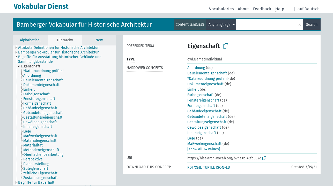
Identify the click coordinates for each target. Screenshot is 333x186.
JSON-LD (223, 167)
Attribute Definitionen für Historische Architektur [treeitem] (58, 47)
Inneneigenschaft (201, 133)
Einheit (193, 89)
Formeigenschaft (201, 106)
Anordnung (196, 68)
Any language (220, 24)
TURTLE (209, 167)
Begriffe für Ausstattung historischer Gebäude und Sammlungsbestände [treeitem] (59, 59)
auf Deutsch (309, 8)
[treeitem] (32, 66)
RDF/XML (194, 167)
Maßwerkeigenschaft (204, 144)
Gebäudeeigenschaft (204, 111)
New (99, 40)
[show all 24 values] (203, 149)
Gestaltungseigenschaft (206, 122)
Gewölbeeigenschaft (204, 127)
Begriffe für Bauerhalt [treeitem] (36, 182)
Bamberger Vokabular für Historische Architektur (84, 24)
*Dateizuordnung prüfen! (207, 78)
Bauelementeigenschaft (207, 73)
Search (311, 24)
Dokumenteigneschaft (205, 84)
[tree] (64, 115)
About (243, 8)
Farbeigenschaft (200, 95)
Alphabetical (30, 40)
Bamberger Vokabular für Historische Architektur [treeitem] (58, 52)
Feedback (262, 8)
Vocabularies (221, 8)
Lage (191, 138)
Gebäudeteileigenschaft (207, 116)
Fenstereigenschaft (203, 100)
